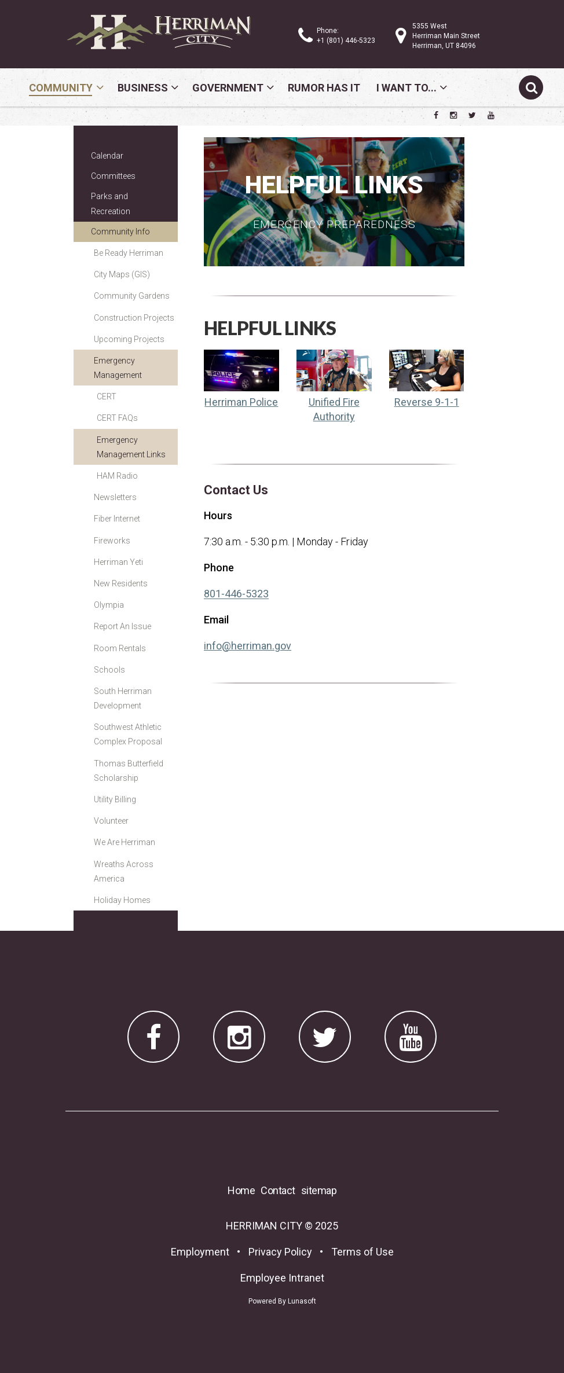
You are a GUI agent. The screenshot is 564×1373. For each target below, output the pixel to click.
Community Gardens (132, 295)
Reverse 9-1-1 (426, 402)
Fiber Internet (117, 518)
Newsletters (115, 497)
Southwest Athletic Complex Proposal (128, 734)
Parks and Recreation (110, 203)
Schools (109, 669)
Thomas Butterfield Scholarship (128, 771)
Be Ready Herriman (128, 253)
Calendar (107, 155)
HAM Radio (117, 475)
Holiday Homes (122, 900)
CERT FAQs (117, 418)
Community (61, 88)
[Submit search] (531, 87)
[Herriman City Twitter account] (472, 115)
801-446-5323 (236, 594)
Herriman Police (241, 402)
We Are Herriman (124, 842)
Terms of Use (362, 1252)
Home (241, 1190)
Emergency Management (118, 368)
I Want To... (406, 88)
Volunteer (111, 820)
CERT (106, 396)
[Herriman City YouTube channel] (491, 115)
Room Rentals (120, 648)
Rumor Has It (324, 88)
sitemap (319, 1190)
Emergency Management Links (131, 447)
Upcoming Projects (129, 339)
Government (227, 88)
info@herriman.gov (247, 646)
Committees (113, 176)
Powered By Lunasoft (282, 1301)
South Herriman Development (123, 698)
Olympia (109, 605)
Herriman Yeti (118, 562)
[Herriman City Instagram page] (453, 115)
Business (143, 88)
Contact (278, 1190)
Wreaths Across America (123, 871)
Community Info (120, 231)
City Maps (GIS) (122, 274)
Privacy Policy (280, 1252)
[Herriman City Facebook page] (436, 115)
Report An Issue (122, 626)
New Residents (121, 583)
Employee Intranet (282, 1278)
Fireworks (112, 540)
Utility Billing (115, 799)
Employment (200, 1252)
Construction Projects (134, 317)
